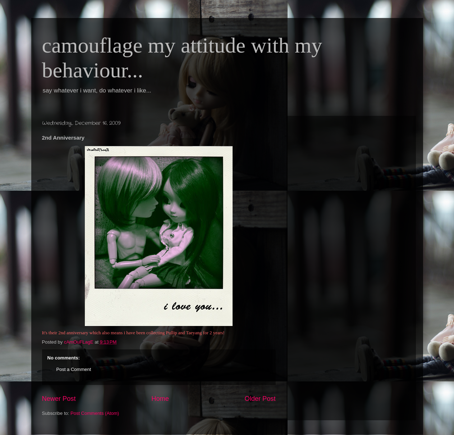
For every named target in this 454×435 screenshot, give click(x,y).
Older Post (260, 398)
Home (160, 398)
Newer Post (59, 398)
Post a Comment (73, 369)
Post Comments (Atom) (94, 413)
